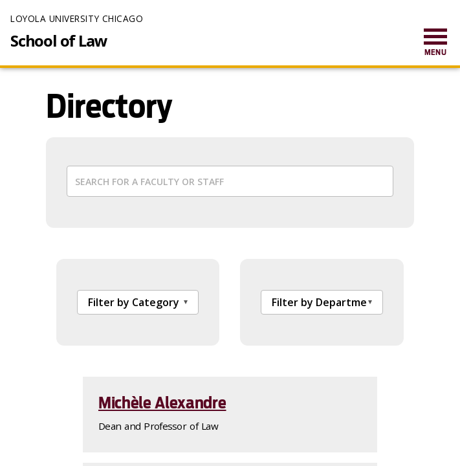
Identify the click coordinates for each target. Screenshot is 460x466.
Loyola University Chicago (76, 18)
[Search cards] (230, 181)
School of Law (58, 41)
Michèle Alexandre (162, 402)
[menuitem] (435, 43)
